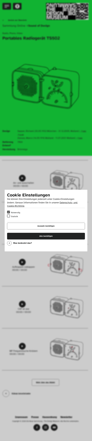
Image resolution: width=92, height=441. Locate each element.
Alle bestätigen (46, 236)
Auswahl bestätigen (46, 226)
